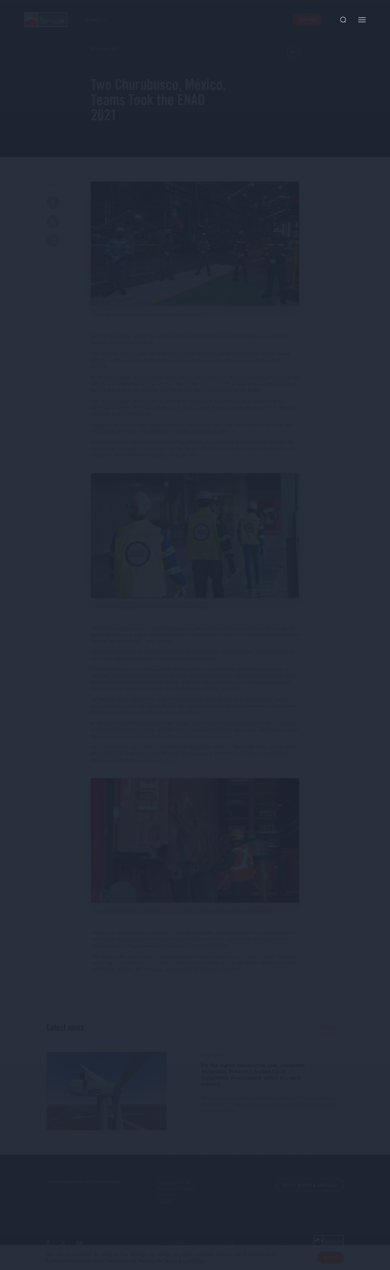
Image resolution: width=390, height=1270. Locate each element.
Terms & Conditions (172, 1242)
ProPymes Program (176, 1188)
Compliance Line (174, 1182)
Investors (166, 1195)
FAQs (230, 1242)
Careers (164, 1201)
